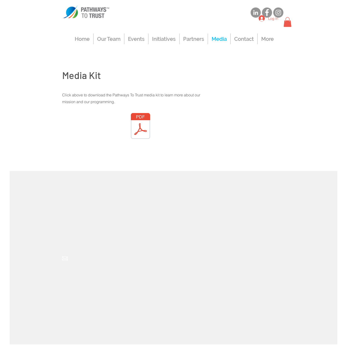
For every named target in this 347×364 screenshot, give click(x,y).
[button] (287, 22)
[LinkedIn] (256, 12)
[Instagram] (278, 12)
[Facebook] (267, 12)
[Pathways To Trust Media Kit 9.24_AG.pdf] (140, 126)
